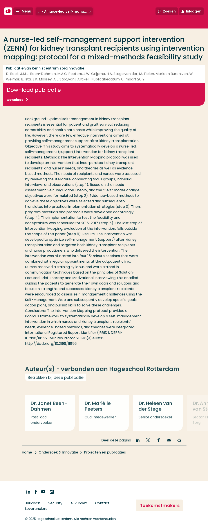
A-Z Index (79, 503)
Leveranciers (36, 508)
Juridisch (32, 503)
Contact (102, 503)
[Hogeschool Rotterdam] (8, 11)
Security (55, 503)
